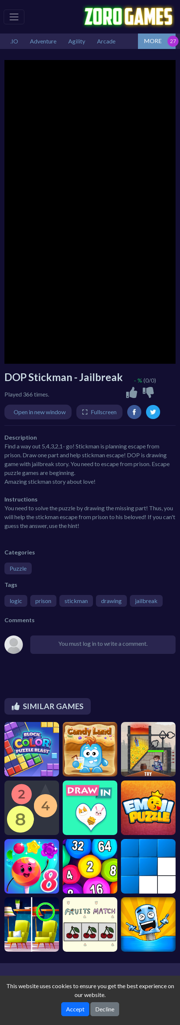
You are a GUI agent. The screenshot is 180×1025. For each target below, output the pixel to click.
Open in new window (40, 411)
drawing (111, 600)
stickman (76, 600)
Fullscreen (104, 411)
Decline (104, 1008)
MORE (153, 40)
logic (16, 600)
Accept (75, 1008)
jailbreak (146, 600)
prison (43, 600)
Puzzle (18, 568)
